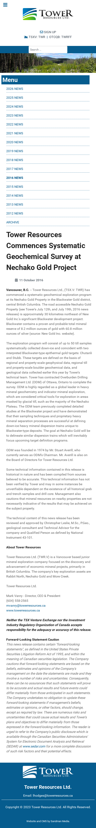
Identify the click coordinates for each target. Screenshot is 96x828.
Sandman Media (60, 821)
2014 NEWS (14, 195)
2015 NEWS (14, 187)
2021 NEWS (14, 133)
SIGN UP (48, 32)
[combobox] (48, 49)
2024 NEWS (14, 106)
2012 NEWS (14, 213)
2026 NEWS (14, 89)
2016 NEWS (14, 178)
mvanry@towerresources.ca (26, 605)
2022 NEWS (14, 124)
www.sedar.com (34, 746)
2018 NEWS (14, 160)
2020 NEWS (14, 142)
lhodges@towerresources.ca (53, 795)
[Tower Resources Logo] (48, 14)
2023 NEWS (14, 115)
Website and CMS (36, 821)
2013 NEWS (14, 204)
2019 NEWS (14, 151)
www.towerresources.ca (23, 610)
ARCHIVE (12, 222)
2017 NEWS (14, 169)
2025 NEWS (14, 98)
